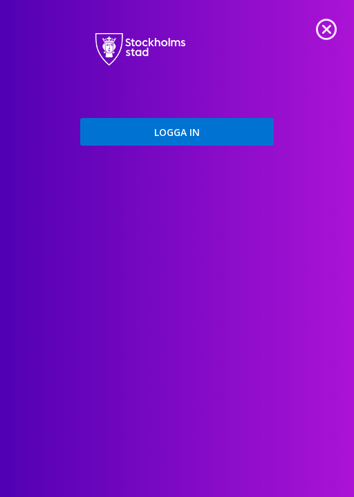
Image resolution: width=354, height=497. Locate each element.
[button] (177, 132)
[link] (326, 27)
